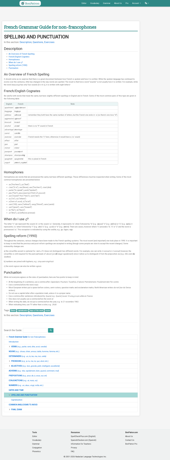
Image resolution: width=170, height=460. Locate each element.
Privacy (74, 448)
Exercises (49, 42)
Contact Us (129, 440)
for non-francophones (27, 337)
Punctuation (13, 68)
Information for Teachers (81, 444)
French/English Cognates (19, 57)
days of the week (36, 310)
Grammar (106, 3)
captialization (23, 310)
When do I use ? (16, 62)
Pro (126, 3)
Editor (84, 3)
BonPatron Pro (131, 444)
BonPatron (29, 3)
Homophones (14, 59)
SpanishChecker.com (79, 440)
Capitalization (16, 400)
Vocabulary (94, 3)
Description (26, 42)
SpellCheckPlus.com (79, 436)
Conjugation (37, 448)
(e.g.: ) (29, 346)
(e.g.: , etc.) (34, 351)
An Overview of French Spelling (21, 54)
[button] (147, 3)
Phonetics (36, 451)
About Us (118, 3)
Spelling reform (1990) (18, 65)
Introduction (14, 342)
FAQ (72, 451)
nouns (47, 310)
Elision (13, 310)
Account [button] (135, 3)
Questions (38, 42)
